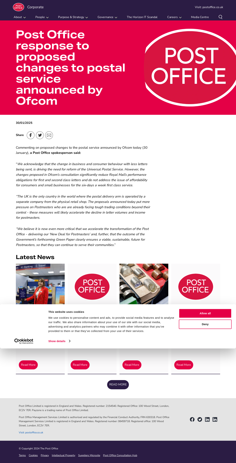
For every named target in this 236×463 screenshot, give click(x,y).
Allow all (205, 428)
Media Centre (200, 17)
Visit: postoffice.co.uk (209, 7)
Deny (205, 438)
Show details (56, 455)
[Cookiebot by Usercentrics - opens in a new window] (24, 456)
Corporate (28, 7)
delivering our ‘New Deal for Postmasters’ (59, 234)
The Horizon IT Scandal (142, 17)
